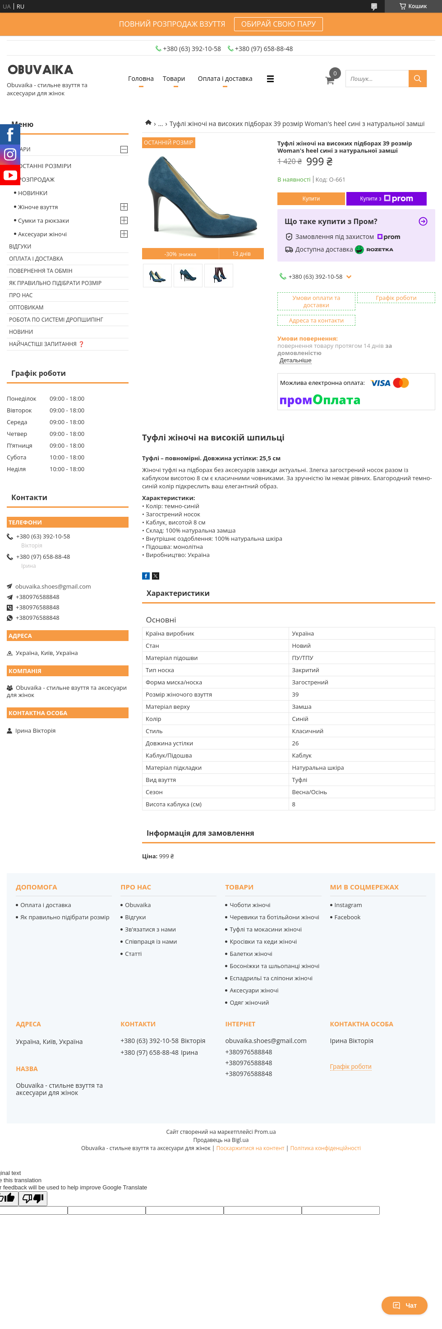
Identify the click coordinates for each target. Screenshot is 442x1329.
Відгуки (20, 246)
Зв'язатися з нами (150, 929)
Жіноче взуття (38, 207)
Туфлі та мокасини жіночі (266, 929)
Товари (174, 78)
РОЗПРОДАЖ (36, 179)
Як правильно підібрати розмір (55, 283)
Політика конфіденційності (325, 1148)
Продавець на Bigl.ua (221, 1140)
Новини (21, 332)
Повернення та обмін (41, 271)
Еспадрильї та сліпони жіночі (271, 978)
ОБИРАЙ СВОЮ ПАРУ (278, 24)
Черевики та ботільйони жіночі (274, 917)
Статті (133, 954)
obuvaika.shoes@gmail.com (53, 586)
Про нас (20, 295)
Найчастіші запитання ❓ (47, 344)
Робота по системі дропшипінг (56, 319)
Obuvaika (138, 905)
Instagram (348, 905)
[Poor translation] (32, 1198)
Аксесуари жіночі (42, 234)
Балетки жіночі (251, 954)
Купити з (386, 199)
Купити (311, 199)
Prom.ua (265, 1132)
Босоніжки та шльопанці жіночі (274, 966)
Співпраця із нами (151, 941)
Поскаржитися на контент (250, 1148)
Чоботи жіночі (250, 905)
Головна (141, 78)
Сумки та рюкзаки (43, 220)
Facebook (348, 917)
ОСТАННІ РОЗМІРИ (44, 166)
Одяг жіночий (249, 1002)
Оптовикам (26, 307)
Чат (404, 1305)
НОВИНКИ (32, 193)
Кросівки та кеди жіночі (263, 941)
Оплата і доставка (225, 78)
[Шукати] (418, 78)
